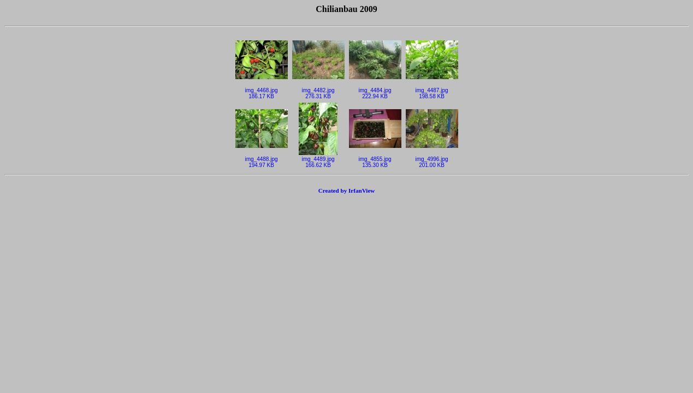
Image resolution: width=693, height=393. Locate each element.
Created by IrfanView (346, 190)
